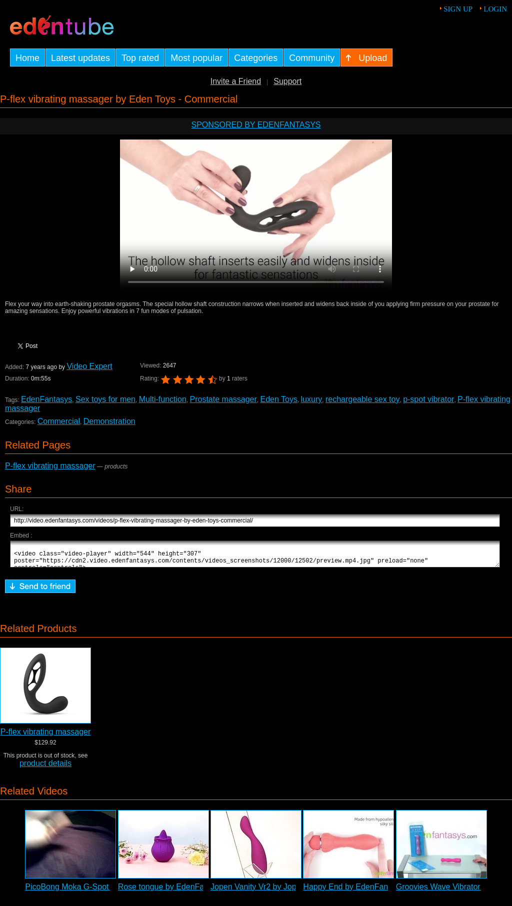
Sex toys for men (106, 399)
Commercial (59, 421)
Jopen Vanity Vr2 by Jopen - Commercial (282, 891)
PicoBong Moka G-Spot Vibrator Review (96, 891)
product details (46, 768)
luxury (311, 399)
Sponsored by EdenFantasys (255, 124)
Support (288, 81)
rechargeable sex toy (363, 399)
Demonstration (110, 421)
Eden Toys (278, 399)
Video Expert (89, 366)
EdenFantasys (46, 399)
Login (495, 9)
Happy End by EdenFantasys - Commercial (379, 891)
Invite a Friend (235, 81)
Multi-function (162, 399)
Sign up (458, 9)
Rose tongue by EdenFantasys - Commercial (197, 891)
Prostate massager (223, 399)
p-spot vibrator (428, 399)
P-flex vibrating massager (50, 466)
